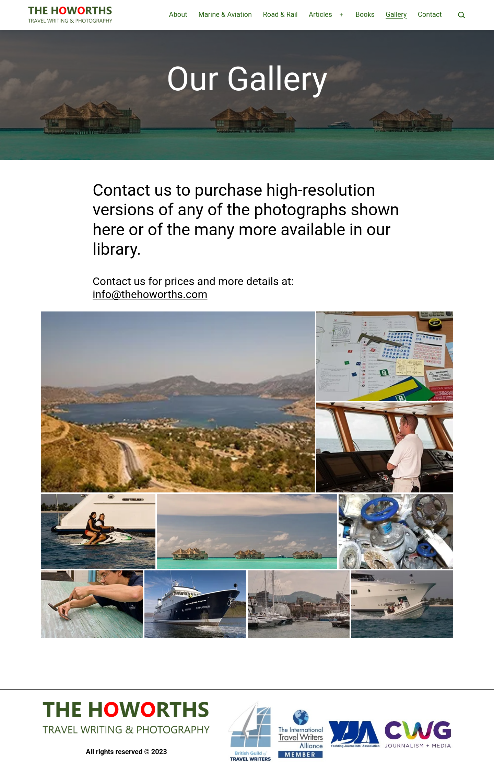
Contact (430, 14)
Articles (320, 14)
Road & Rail (280, 14)
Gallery (396, 14)
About (178, 14)
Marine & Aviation (225, 14)
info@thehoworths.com (150, 294)
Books (365, 14)
